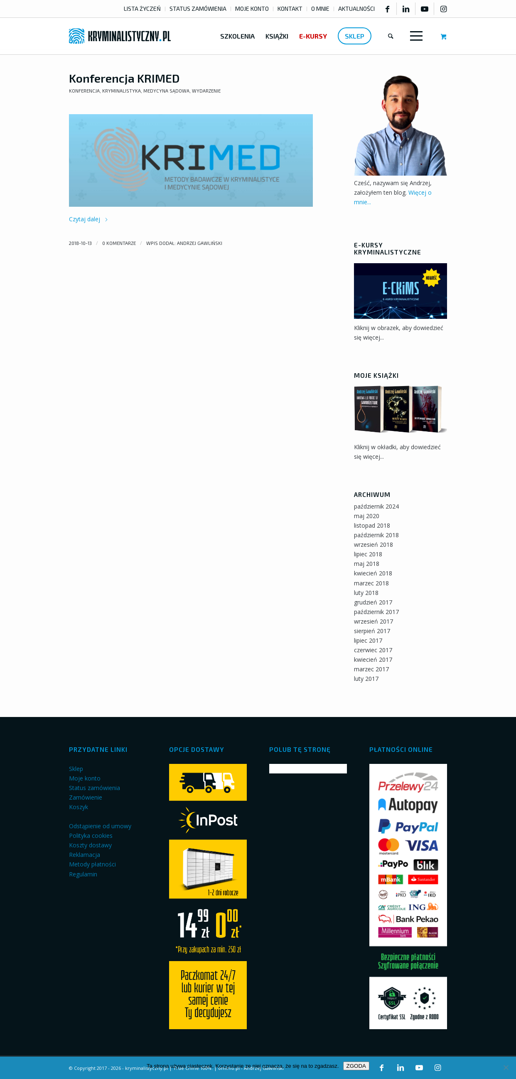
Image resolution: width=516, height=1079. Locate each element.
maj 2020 (366, 516)
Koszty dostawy (90, 845)
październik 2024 (376, 506)
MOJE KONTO (252, 8)
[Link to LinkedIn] (406, 8)
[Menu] (415, 36)
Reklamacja (84, 855)
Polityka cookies (91, 835)
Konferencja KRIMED (124, 78)
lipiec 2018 (368, 554)
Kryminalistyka (121, 90)
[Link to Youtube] (424, 8)
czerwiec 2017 (373, 650)
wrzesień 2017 (373, 621)
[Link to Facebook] (387, 8)
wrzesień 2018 (373, 544)
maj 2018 (366, 564)
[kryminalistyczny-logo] (120, 36)
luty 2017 (366, 679)
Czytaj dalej (88, 219)
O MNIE (320, 8)
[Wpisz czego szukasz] (391, 36)
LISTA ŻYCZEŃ (142, 8)
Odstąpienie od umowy (100, 826)
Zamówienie (85, 797)
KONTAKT (290, 8)
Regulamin (83, 874)
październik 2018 (376, 535)
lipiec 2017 (368, 640)
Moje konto (85, 778)
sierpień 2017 (372, 631)
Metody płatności (92, 864)
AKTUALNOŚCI (356, 8)
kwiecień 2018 (373, 573)
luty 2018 (366, 593)
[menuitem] (142, 9)
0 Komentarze (119, 243)
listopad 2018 (372, 525)
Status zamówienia (94, 788)
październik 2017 (376, 612)
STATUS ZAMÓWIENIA (198, 8)
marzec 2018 (371, 583)
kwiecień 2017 (373, 659)
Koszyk (78, 807)
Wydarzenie (206, 90)
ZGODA (356, 1066)
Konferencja (84, 90)
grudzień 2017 (373, 602)
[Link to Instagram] (443, 8)
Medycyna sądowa (166, 90)
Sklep (76, 769)
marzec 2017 (371, 669)
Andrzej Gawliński (199, 243)
